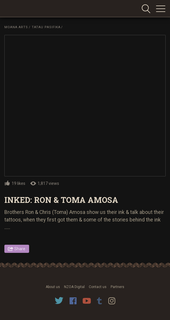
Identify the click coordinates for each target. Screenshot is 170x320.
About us (53, 287)
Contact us (98, 287)
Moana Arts (16, 27)
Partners (117, 287)
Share (19, 248)
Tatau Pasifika (46, 27)
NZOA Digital (74, 287)
